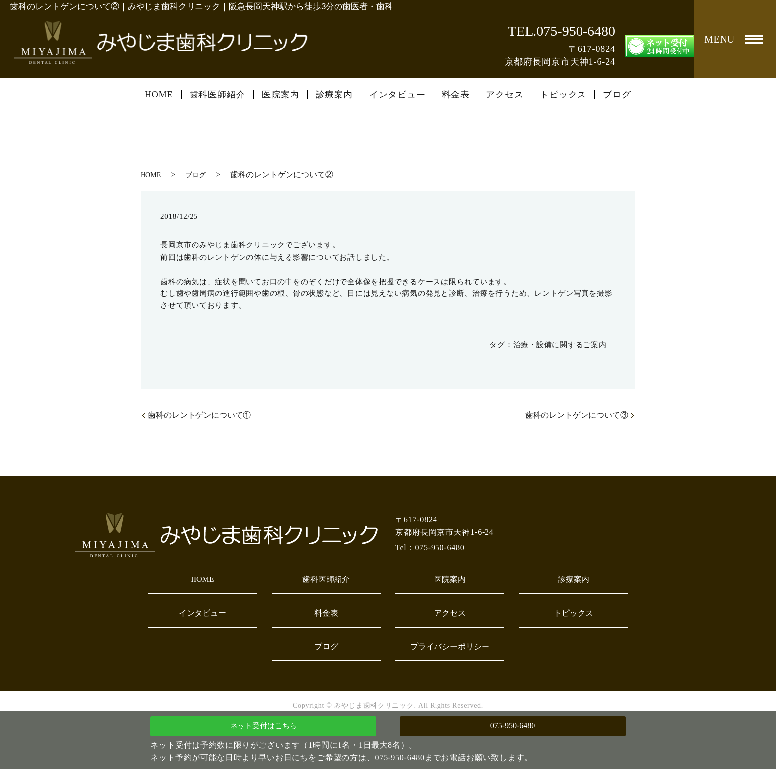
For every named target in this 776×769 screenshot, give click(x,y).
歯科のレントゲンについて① (199, 415)
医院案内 (280, 94)
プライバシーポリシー (449, 646)
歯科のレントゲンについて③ (576, 415)
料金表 (456, 94)
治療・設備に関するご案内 (560, 345)
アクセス (505, 94)
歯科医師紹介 (217, 94)
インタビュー (397, 94)
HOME (159, 94)
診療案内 (334, 94)
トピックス (563, 94)
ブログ (617, 94)
